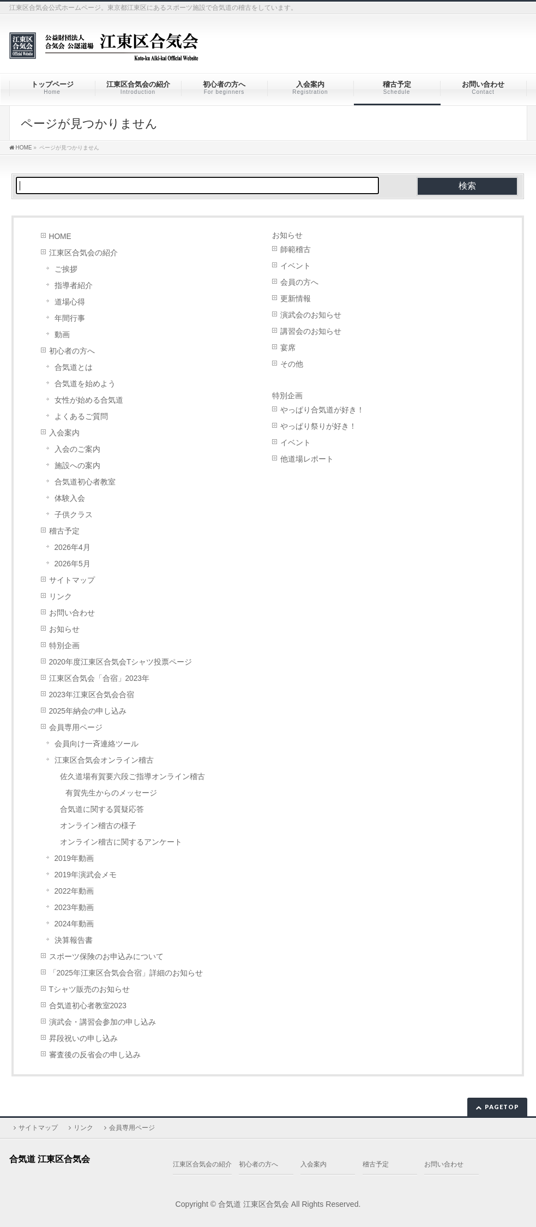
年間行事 (70, 318)
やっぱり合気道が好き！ (322, 410)
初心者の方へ (72, 351)
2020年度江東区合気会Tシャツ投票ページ (120, 662)
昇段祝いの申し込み (83, 1038)
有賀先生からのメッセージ (111, 793)
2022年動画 (74, 891)
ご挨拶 (66, 269)
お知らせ (64, 629)
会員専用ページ (76, 727)
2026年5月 (73, 564)
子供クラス (74, 515)
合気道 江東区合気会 (253, 1204)
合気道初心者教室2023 (88, 1006)
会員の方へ (299, 282)
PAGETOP (502, 1106)
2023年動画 (74, 907)
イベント (295, 266)
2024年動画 (74, 924)
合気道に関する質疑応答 (102, 809)
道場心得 (70, 302)
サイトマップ (72, 580)
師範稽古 (295, 250)
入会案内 (64, 433)
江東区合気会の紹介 (83, 253)
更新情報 (295, 299)
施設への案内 (77, 466)
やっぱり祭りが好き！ (318, 426)
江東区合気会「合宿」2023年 (99, 678)
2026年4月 (73, 547)
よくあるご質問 (81, 416)
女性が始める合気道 (89, 400)
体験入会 (70, 498)
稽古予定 (64, 531)
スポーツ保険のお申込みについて (106, 957)
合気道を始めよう (85, 384)
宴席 (288, 348)
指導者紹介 (74, 286)
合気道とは (74, 367)
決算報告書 (74, 940)
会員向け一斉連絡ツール (96, 744)
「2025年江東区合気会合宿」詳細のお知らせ (126, 973)
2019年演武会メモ (86, 875)
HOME (60, 236)
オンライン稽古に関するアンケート (121, 842)
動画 (62, 335)
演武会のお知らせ (310, 315)
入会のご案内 (77, 449)
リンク (60, 596)
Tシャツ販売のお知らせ (89, 989)
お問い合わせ (72, 613)
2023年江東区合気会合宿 (91, 695)
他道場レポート (307, 459)
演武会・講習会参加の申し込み (102, 1022)
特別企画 (64, 646)
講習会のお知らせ (310, 331)
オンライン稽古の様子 (98, 826)
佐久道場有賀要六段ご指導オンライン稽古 (132, 777)
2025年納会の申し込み (88, 711)
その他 (291, 364)
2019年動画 (74, 858)
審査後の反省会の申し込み (95, 1055)
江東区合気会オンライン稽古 (104, 760)
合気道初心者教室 (85, 482)
